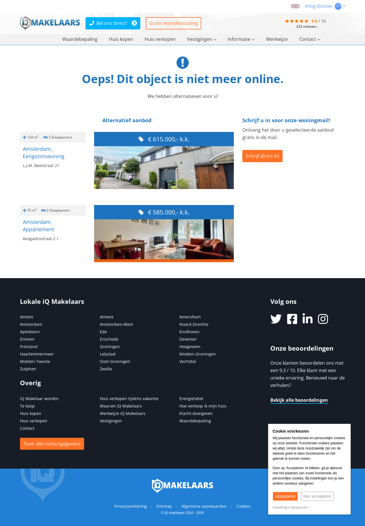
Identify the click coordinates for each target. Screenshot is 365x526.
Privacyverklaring (130, 506)
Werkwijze (277, 39)
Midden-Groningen (197, 354)
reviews (306, 26)
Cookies (243, 506)
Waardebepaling (80, 39)
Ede (103, 331)
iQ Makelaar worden (39, 398)
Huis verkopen (160, 39)
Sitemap (164, 506)
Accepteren (285, 496)
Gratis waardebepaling (173, 23)
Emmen (27, 339)
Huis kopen (121, 39)
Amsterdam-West (116, 324)
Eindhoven (189, 331)
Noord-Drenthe (193, 324)
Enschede (109, 339)
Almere (106, 317)
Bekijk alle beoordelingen (299, 400)
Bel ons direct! (108, 23)
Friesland (29, 346)
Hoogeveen (189, 346)
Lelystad (107, 354)
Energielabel (191, 398)
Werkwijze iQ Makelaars (122, 413)
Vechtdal (187, 361)
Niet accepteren (317, 496)
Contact (309, 39)
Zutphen (28, 369)
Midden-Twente (35, 361)
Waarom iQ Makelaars (121, 406)
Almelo (26, 317)
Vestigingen (201, 39)
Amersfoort (190, 317)
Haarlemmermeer (37, 354)
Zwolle (106, 369)
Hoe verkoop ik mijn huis (202, 406)
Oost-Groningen (115, 361)
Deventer (188, 339)
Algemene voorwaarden (204, 506)
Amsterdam (31, 324)
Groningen (110, 346)
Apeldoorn (30, 331)
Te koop (27, 406)
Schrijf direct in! (262, 156)
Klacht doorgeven (196, 413)
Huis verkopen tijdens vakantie (129, 398)
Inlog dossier (325, 6)
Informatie (241, 39)
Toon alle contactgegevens (52, 444)
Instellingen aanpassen (292, 507)
